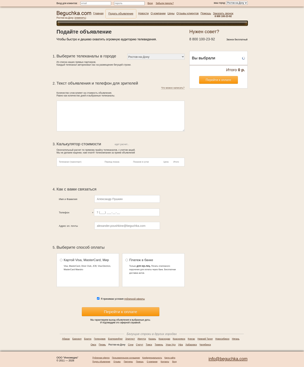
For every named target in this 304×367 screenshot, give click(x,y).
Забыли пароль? (165, 3)
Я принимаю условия (123, 299)
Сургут (139, 344)
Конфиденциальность (152, 358)
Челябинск (205, 344)
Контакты (165, 362)
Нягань (235, 339)
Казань (152, 339)
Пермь (102, 344)
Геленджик (99, 339)
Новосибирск (222, 339)
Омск (93, 344)
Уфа (180, 344)
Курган (191, 339)
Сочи (130, 344)
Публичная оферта (101, 358)
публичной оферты (134, 299)
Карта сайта (169, 358)
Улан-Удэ (171, 344)
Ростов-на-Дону (65, 17)
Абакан (66, 339)
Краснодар (164, 339)
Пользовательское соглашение (126, 358)
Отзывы (117, 362)
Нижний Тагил (205, 339)
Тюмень (159, 344)
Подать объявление (101, 362)
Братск (88, 339)
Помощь (140, 362)
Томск (149, 344)
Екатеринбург (115, 339)
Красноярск (179, 339)
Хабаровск (191, 344)
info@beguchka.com (228, 358)
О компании (152, 362)
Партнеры (128, 362)
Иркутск (141, 339)
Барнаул (76, 339)
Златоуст (130, 339)
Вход (174, 362)
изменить (80, 17)
